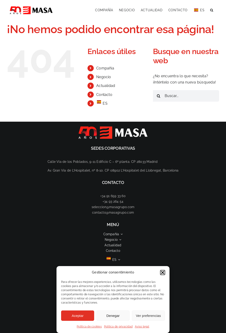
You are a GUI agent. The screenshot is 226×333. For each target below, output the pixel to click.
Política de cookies (89, 326)
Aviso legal (142, 326)
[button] (162, 272)
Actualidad (105, 85)
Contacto (104, 94)
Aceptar (78, 316)
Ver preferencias (148, 316)
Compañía (105, 68)
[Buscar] (158, 96)
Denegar (113, 316)
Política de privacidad (118, 326)
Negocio (103, 77)
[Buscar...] (186, 96)
